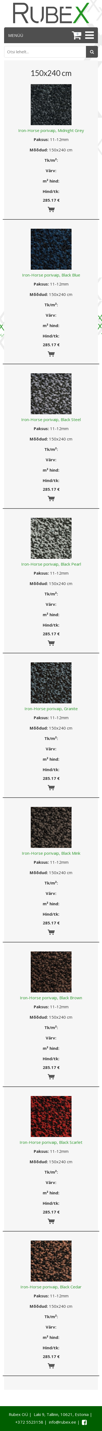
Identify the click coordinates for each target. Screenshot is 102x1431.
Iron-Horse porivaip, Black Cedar (51, 1286)
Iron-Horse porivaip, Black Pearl (51, 564)
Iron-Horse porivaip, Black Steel (51, 419)
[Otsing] (92, 52)
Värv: (51, 170)
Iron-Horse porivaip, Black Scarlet (51, 1142)
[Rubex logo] (51, 13)
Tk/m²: (51, 160)
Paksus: (41, 139)
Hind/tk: (51, 191)
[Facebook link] (84, 1422)
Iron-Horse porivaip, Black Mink (51, 853)
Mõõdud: (39, 149)
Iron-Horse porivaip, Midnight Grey (51, 130)
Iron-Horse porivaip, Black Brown (51, 997)
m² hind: (51, 181)
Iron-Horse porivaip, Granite (51, 708)
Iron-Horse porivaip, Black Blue (51, 275)
